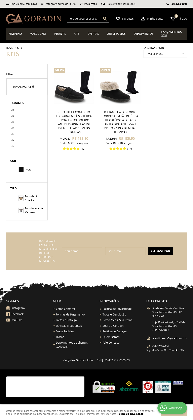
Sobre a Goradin (113, 326)
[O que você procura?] (105, 19)
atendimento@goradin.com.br (169, 338)
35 (12, 115)
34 (12, 109)
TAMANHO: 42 (22, 86)
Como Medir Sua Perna (117, 320)
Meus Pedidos (65, 331)
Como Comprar (66, 309)
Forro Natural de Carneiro (30, 210)
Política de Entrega (115, 331)
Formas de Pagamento (70, 314)
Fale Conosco (111, 342)
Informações (109, 301)
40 (12, 145)
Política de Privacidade (117, 309)
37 (12, 127)
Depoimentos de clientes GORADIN (72, 344)
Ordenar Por (153, 48)
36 (12, 121)
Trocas (60, 337)
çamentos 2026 (171, 33)
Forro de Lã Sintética (27, 198)
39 (12, 139)
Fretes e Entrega (66, 320)
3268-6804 (179, 4)
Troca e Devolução (114, 314)
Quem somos (111, 337)
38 (12, 133)
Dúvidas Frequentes (69, 326)
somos (116, 34)
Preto (24, 169)
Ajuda (57, 301)
